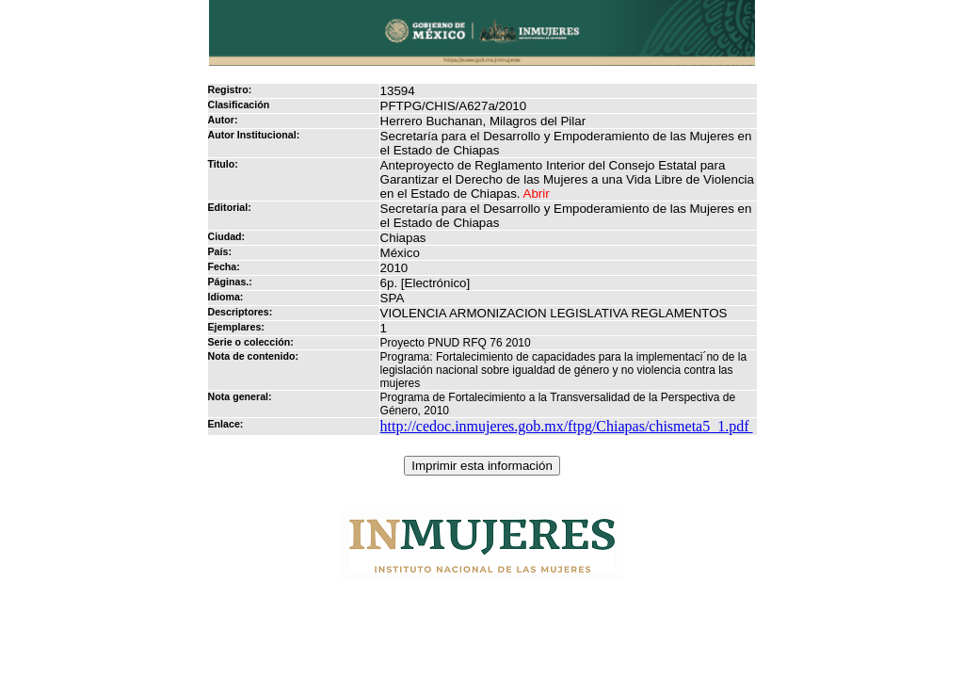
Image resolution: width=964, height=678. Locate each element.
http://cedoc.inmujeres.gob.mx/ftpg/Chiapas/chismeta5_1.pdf (566, 426)
